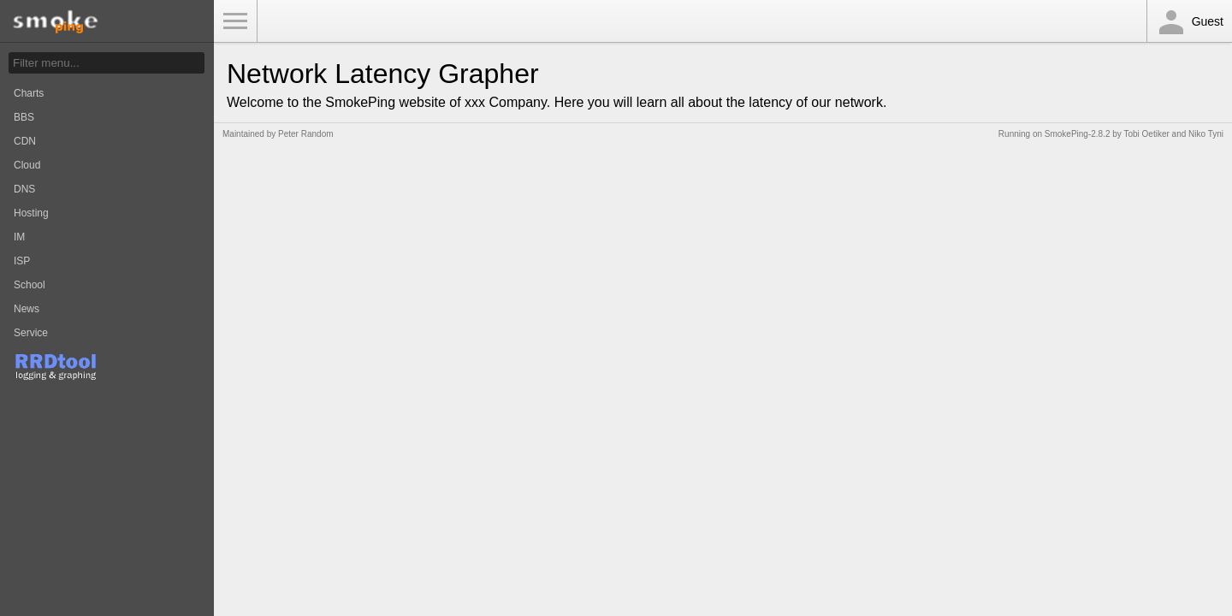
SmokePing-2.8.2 (1078, 134)
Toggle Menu (235, 21)
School (29, 285)
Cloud (27, 165)
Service (31, 333)
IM (19, 237)
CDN (25, 141)
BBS (24, 117)
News (26, 309)
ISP (22, 261)
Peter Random (305, 134)
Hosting (31, 213)
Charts (29, 93)
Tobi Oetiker (1146, 134)
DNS (24, 189)
